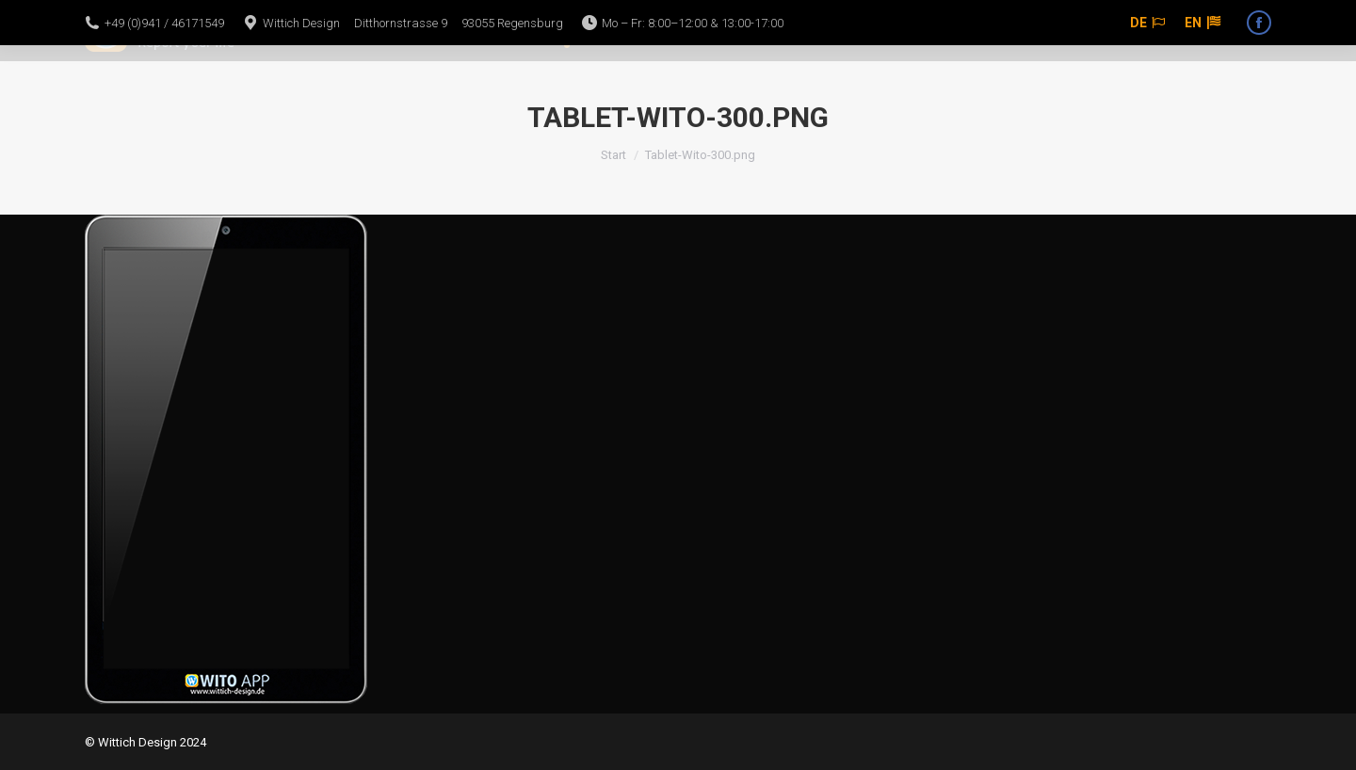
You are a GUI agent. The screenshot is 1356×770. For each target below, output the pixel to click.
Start (613, 155)
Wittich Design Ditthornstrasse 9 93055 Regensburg (413, 23)
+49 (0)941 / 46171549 (164, 23)
